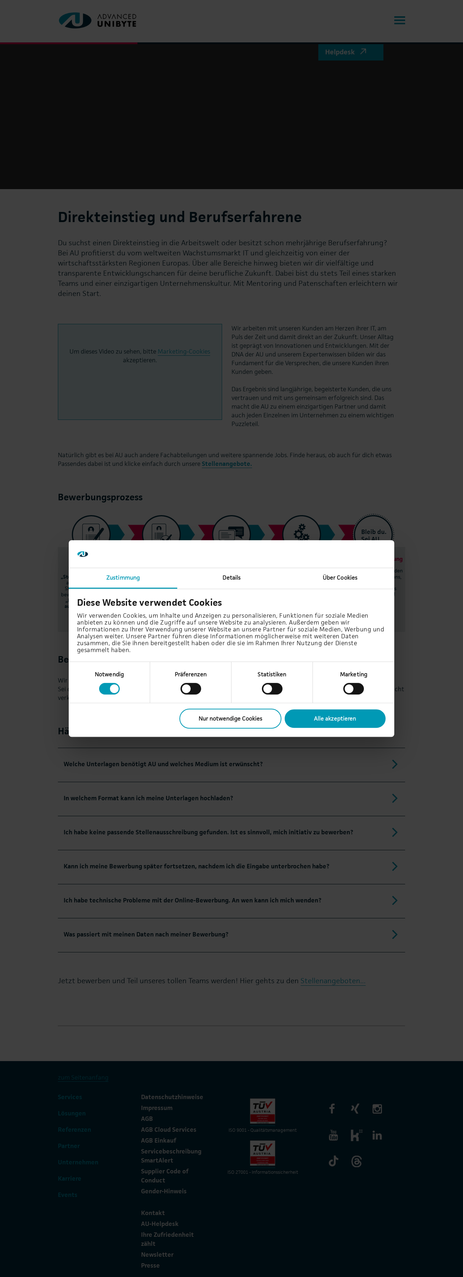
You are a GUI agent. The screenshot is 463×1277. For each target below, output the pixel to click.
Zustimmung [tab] (123, 578)
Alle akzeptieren (335, 718)
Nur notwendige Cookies (230, 718)
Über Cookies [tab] (340, 578)
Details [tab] (231, 578)
